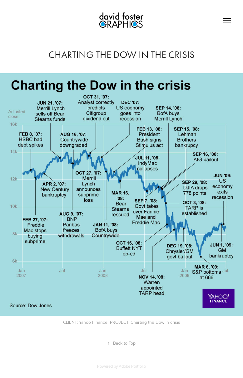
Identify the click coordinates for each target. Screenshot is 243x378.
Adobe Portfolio (132, 366)
